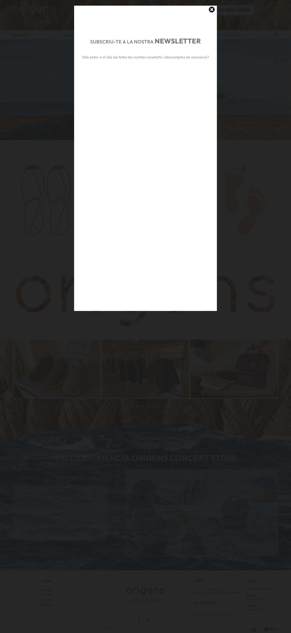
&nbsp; (145, 79)
